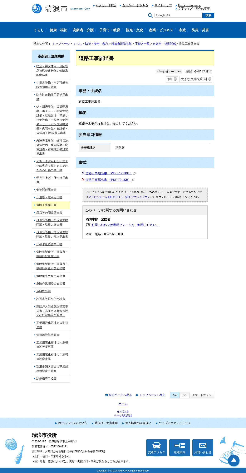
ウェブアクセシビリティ (175, 422)
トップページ (61, 43)
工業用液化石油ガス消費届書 (52, 325)
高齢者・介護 (83, 30)
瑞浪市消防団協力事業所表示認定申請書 (52, 368)
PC (184, 395)
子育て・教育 (109, 30)
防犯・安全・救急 (96, 43)
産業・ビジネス (161, 30)
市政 (182, 30)
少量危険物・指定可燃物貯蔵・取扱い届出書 (52, 222)
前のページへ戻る (120, 394)
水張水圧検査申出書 (49, 244)
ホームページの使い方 (72, 422)
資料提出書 (43, 291)
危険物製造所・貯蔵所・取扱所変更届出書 (52, 254)
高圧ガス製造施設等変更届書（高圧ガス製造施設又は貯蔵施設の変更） (52, 311)
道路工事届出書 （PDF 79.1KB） (110, 179)
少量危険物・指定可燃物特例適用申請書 (52, 85)
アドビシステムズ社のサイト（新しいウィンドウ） (119, 197)
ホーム (123, 403)
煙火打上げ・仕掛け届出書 (52, 180)
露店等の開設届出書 (49, 212)
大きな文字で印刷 (194, 79)
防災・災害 (200, 30)
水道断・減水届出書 (49, 197)
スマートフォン (201, 395)
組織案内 (179, 448)
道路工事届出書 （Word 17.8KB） (110, 173)
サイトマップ (163, 5)
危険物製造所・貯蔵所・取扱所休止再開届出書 (52, 266)
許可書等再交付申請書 (50, 298)
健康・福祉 (58, 30)
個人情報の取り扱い (138, 422)
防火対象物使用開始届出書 (52, 97)
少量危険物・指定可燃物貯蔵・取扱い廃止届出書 (52, 234)
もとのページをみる (135, 5)
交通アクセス (156, 448)
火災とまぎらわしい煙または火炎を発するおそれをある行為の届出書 (52, 166)
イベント (123, 411)
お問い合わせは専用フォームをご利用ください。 (125, 225)
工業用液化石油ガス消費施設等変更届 (52, 345)
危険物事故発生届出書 (50, 276)
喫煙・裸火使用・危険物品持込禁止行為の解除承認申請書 (52, 71)
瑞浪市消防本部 (121, 43)
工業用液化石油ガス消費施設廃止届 (52, 356)
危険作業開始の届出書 (50, 283)
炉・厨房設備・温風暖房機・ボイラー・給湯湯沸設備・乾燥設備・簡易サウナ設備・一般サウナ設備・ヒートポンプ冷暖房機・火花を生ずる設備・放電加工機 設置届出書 (52, 119)
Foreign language (189, 5)
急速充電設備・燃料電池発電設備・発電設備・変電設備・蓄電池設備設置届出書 (52, 147)
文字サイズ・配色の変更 (194, 8)
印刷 (169, 79)
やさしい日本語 (106, 5)
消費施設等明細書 (47, 334)
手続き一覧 (142, 43)
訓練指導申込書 (46, 378)
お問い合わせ (202, 448)
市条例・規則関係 (164, 43)
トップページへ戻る (152, 394)
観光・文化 (134, 30)
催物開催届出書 (46, 189)
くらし (77, 43)
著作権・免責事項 (106, 422)
